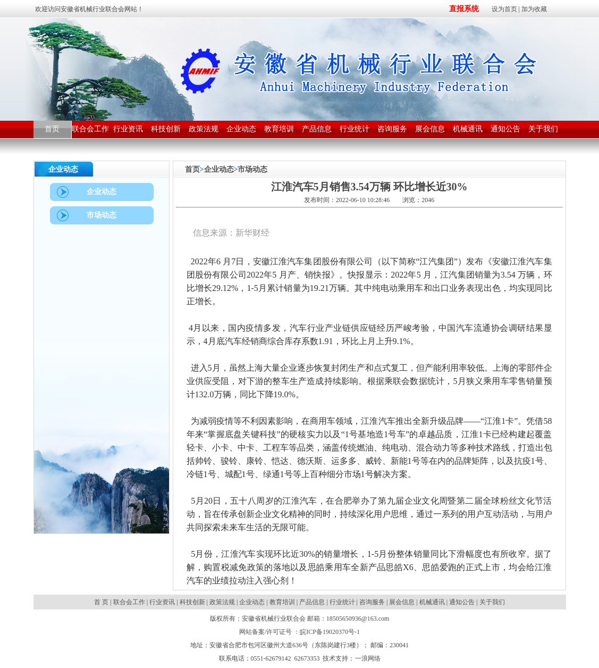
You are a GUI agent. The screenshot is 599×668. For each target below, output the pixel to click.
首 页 (102, 602)
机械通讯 (432, 602)
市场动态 (252, 169)
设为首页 (504, 9)
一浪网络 (368, 658)
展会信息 (402, 602)
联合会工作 (129, 602)
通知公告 (462, 602)
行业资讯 (162, 602)
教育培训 (282, 602)
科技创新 (192, 602)
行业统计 (342, 602)
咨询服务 (372, 602)
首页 (192, 169)
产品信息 (312, 602)
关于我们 (492, 602)
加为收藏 (534, 9)
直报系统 (464, 9)
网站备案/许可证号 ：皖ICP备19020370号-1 (299, 632)
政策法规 (222, 602)
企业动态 (219, 169)
